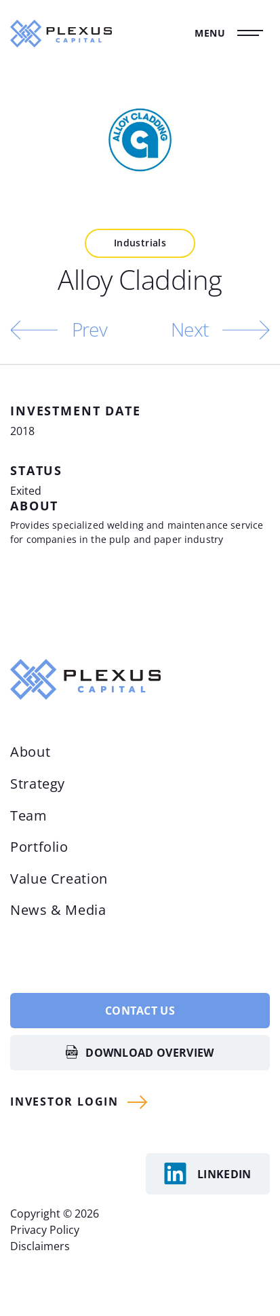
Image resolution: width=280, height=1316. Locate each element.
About (30, 751)
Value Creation (59, 878)
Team (28, 815)
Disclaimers (40, 1246)
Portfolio (39, 847)
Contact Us (140, 1010)
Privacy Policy (44, 1229)
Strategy (37, 783)
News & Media (58, 910)
